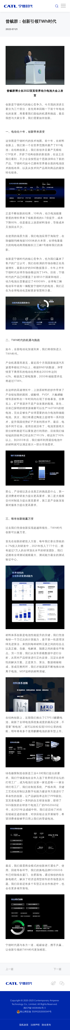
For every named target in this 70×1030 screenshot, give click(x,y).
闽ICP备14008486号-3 (35, 1007)
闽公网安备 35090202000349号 (34, 1011)
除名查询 (46, 1024)
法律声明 (35, 1024)
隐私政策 (23, 1024)
